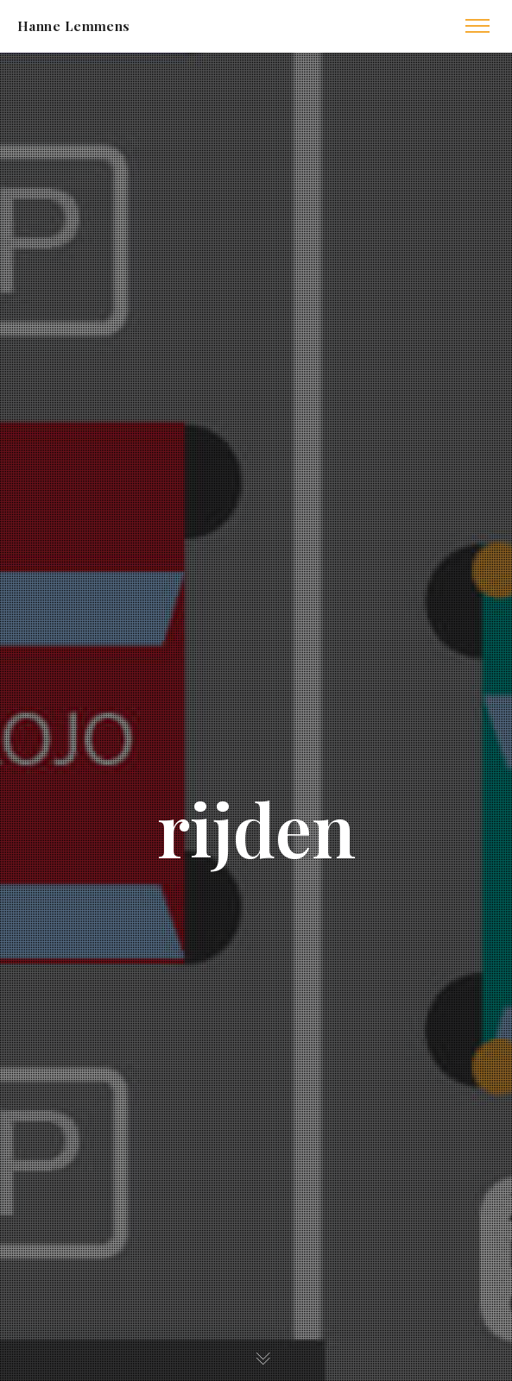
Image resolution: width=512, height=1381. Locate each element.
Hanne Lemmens (73, 26)
